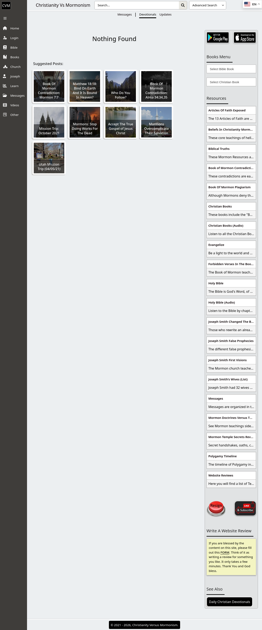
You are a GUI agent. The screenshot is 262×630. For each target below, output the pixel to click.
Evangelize (216, 245)
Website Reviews (220, 475)
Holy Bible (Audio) (221, 302)
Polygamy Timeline (222, 456)
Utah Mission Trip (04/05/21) (49, 166)
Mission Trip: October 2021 (49, 130)
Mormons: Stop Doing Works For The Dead (85, 128)
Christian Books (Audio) (225, 225)
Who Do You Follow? (120, 95)
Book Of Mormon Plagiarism (229, 187)
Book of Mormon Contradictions (232, 168)
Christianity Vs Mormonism (63, 5)
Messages (124, 14)
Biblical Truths (218, 149)
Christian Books (220, 206)
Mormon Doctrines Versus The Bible (232, 418)
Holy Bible (216, 283)
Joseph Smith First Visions (227, 360)
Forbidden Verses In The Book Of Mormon (232, 264)
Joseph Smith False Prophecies (231, 341)
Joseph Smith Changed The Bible (232, 321)
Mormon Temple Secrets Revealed (232, 437)
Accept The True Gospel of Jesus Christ (120, 128)
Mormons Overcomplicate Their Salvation (156, 128)
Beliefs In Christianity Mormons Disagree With (232, 129)
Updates (165, 14)
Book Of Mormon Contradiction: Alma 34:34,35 (156, 91)
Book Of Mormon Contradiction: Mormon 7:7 (49, 91)
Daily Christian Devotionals (229, 602)
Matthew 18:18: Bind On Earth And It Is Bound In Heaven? (85, 91)
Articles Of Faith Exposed (227, 110)
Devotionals (147, 14)
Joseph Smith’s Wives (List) (228, 379)
